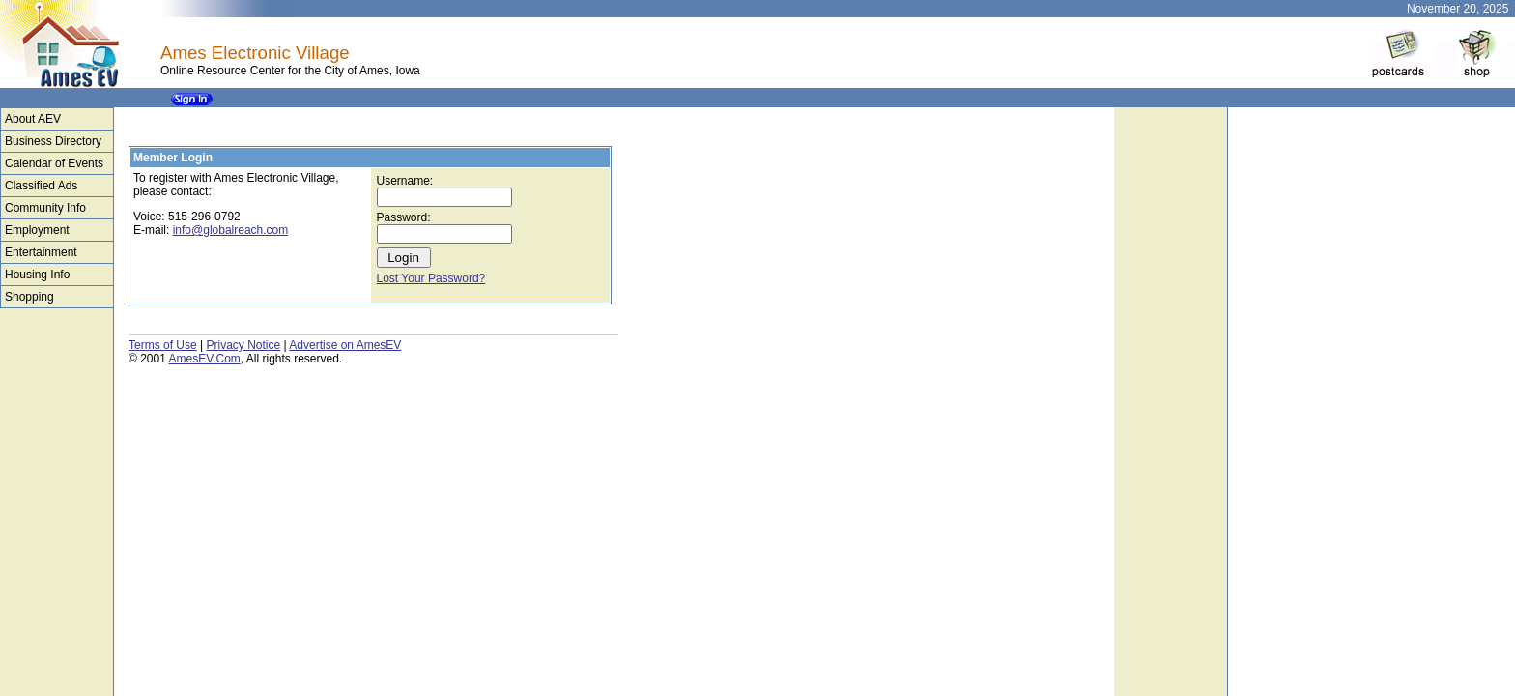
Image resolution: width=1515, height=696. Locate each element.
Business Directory (53, 141)
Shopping (29, 297)
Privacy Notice (243, 345)
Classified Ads (41, 185)
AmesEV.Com (205, 358)
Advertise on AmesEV (345, 345)
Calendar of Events (54, 163)
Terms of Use (163, 345)
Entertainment (41, 252)
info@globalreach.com (231, 230)
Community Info (45, 208)
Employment (37, 230)
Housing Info (37, 274)
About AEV (33, 119)
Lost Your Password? (431, 278)
